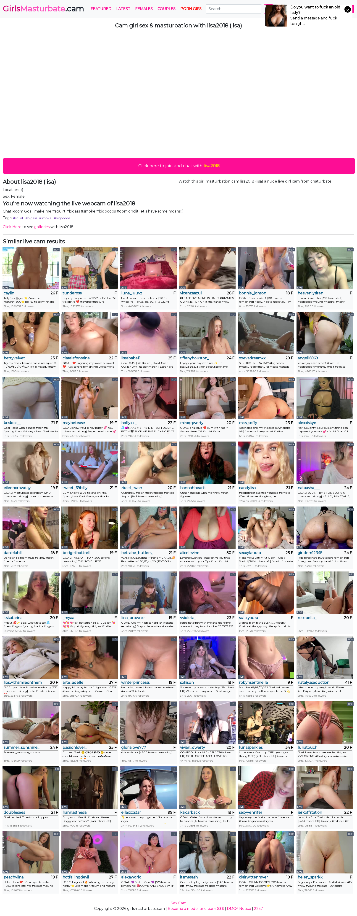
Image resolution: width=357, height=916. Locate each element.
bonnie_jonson (252, 293)
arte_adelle (73, 682)
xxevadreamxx (252, 358)
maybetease (74, 423)
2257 (258, 908)
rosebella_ (307, 618)
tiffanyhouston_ (194, 358)
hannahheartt (193, 488)
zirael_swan (131, 488)
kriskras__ (12, 423)
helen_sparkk (310, 877)
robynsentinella (253, 682)
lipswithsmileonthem (23, 682)
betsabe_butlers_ (137, 553)
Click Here (12, 227)
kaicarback (190, 812)
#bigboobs (62, 218)
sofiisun (187, 682)
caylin (9, 293)
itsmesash (189, 877)
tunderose (72, 293)
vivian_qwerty (192, 747)
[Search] (234, 8)
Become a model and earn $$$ (196, 908)
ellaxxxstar (131, 812)
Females (144, 9)
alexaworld (131, 877)
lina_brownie (132, 618)
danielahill (13, 553)
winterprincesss (135, 682)
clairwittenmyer (253, 877)
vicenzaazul (191, 293)
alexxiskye (307, 423)
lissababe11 (130, 358)
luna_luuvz (131, 293)
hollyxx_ (128, 423)
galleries (42, 227)
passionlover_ (75, 747)
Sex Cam (178, 903)
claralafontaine (76, 358)
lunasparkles (250, 747)
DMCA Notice (239, 908)
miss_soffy (248, 423)
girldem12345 (310, 553)
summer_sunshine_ (21, 747)
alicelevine (189, 553)
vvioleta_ (188, 618)
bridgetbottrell (76, 553)
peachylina (14, 877)
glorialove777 (133, 747)
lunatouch (307, 747)
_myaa (68, 618)
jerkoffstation (310, 812)
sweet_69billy (75, 488)
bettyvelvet (14, 358)
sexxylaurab (250, 553)
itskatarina (13, 618)
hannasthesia (75, 812)
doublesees (14, 812)
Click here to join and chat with (179, 165)
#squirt (18, 218)
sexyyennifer (250, 812)
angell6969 (308, 358)
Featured (101, 9)
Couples (167, 9)
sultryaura (248, 618)
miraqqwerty (191, 423)
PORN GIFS (191, 9)
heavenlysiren (310, 293)
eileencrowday (17, 488)
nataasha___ (309, 488)
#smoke (45, 218)
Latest (123, 9)
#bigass (31, 218)
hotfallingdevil (76, 877)
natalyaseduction (313, 682)
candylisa (247, 488)
